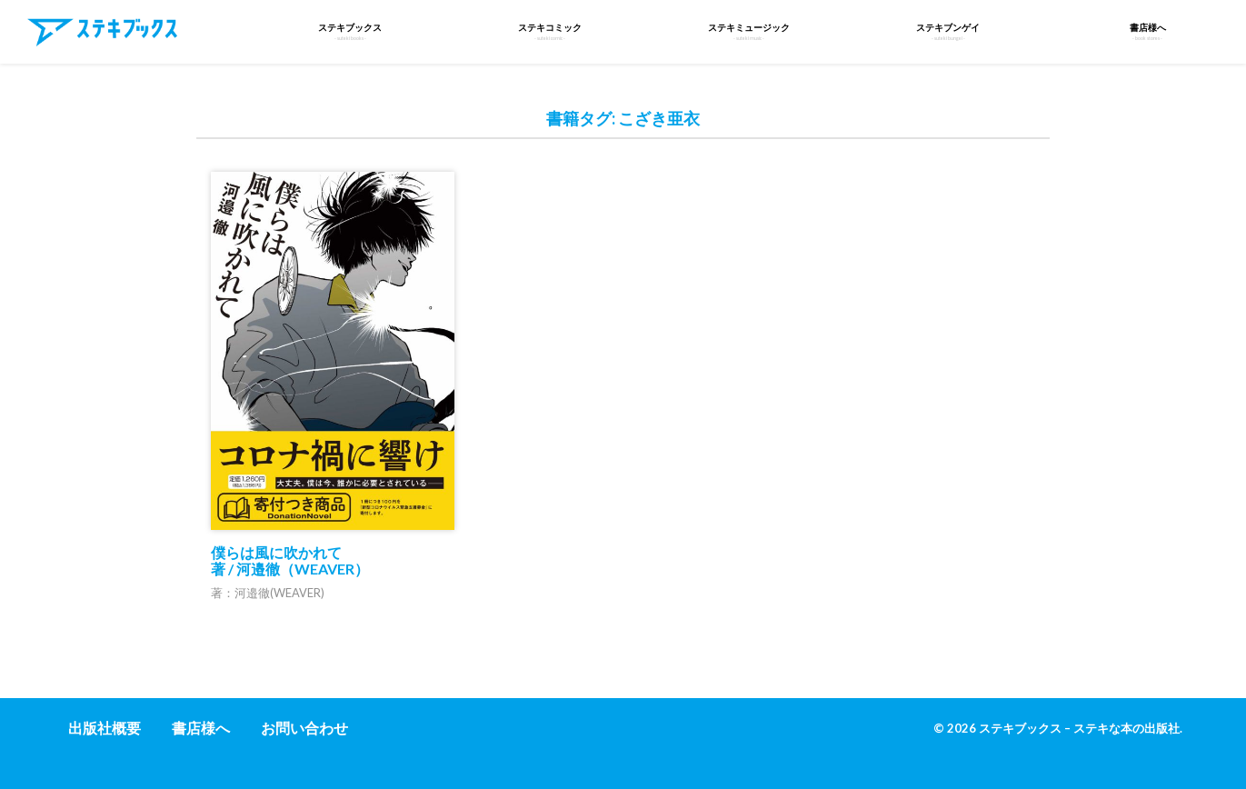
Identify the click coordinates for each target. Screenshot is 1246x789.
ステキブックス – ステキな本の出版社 (1079, 728)
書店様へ (201, 727)
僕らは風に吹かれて (290, 560)
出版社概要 (104, 727)
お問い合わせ (304, 727)
